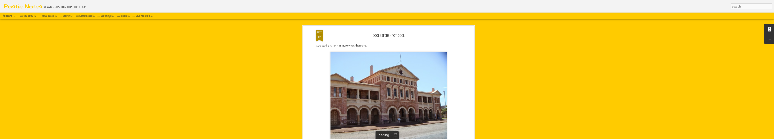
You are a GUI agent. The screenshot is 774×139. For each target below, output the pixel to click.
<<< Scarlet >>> (66, 16)
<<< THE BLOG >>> (28, 16)
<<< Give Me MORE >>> (142, 16)
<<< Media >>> (123, 16)
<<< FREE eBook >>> (48, 16)
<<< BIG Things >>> (106, 16)
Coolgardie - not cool (388, 35)
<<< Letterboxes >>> (85, 16)
